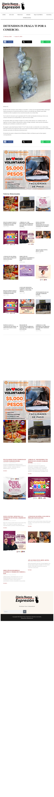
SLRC (10, 36)
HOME (4, 14)
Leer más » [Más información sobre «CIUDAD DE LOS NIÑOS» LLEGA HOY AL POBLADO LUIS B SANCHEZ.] (30, 526)
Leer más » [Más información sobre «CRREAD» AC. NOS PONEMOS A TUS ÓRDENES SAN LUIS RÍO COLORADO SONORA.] (30, 473)
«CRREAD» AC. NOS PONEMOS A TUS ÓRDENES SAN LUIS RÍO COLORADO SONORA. (26, 224)
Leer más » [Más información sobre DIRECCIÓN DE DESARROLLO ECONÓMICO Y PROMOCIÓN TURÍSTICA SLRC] (5, 583)
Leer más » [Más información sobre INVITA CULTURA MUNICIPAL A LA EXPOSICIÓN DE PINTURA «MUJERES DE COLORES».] (5, 527)
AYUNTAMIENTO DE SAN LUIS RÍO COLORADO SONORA (42, 293)
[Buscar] (24, 611)
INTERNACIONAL (27, 17)
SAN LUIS (11, 14)
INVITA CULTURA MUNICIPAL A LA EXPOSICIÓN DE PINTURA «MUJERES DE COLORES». (42, 224)
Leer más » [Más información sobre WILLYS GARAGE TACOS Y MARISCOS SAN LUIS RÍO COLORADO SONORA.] (5, 470)
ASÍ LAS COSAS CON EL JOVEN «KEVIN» (42, 250)
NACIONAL (48, 14)
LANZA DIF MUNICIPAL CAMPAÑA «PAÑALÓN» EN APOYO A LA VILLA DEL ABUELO (26, 289)
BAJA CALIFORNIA (38, 14)
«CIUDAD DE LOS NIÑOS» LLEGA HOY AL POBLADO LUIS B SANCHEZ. (9, 258)
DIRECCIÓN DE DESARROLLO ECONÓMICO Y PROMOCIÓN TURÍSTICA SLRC (27, 258)
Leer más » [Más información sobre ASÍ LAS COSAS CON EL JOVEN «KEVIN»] (30, 569)
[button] (8, 42)
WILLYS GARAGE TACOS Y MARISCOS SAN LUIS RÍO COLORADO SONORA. (10, 224)
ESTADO (28, 14)
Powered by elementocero (27, 618)
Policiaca (7, 36)
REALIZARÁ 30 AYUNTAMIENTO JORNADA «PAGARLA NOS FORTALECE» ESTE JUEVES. (27, 327)
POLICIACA (20, 14)
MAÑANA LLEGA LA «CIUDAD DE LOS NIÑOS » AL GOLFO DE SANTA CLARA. (10, 326)
